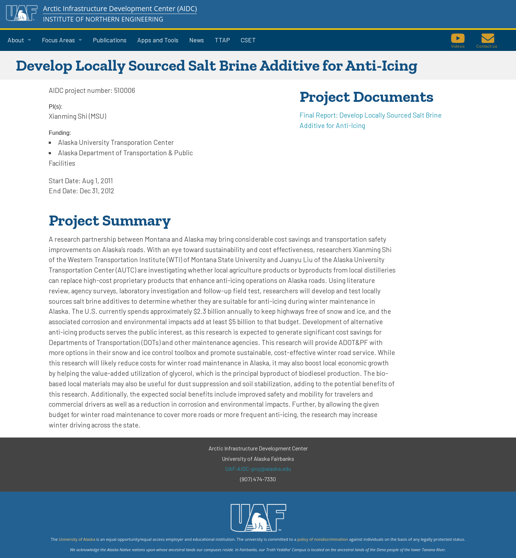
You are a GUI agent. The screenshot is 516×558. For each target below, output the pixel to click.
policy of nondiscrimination (322, 539)
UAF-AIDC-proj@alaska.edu (258, 468)
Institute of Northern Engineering (103, 19)
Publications (109, 40)
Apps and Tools (157, 40)
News (196, 40)
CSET (248, 40)
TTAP (222, 40)
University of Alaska (77, 539)
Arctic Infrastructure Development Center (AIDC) (120, 8)
